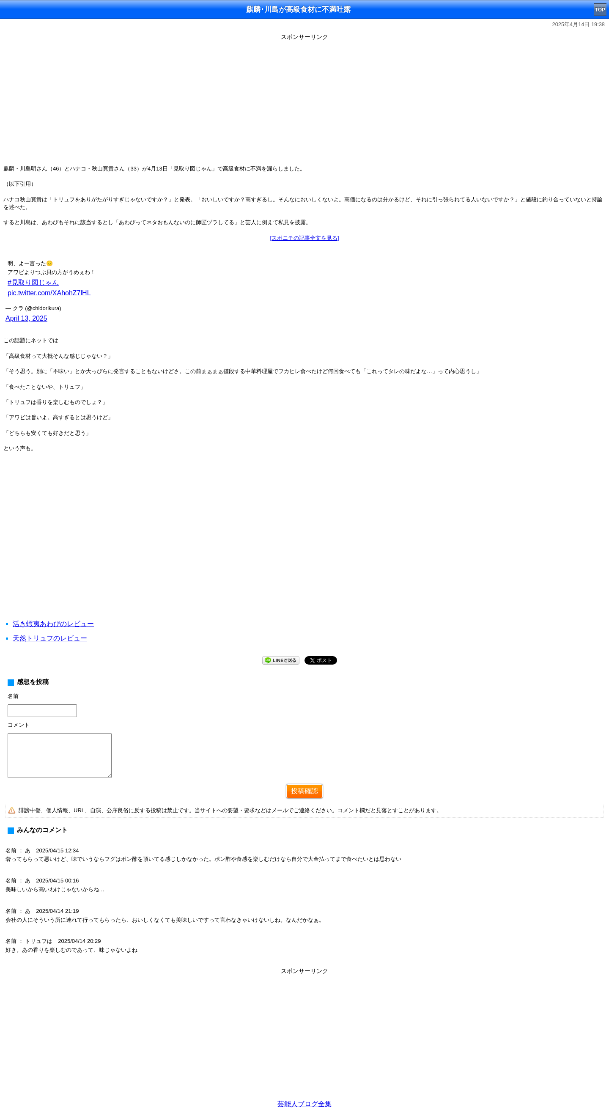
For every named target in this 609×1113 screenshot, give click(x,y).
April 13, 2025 (26, 318)
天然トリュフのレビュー (50, 638)
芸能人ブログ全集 (304, 1104)
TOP (600, 10)
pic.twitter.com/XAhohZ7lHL (49, 293)
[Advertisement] (304, 102)
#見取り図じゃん (33, 282)
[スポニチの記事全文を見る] (304, 238)
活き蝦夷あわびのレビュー (53, 623)
